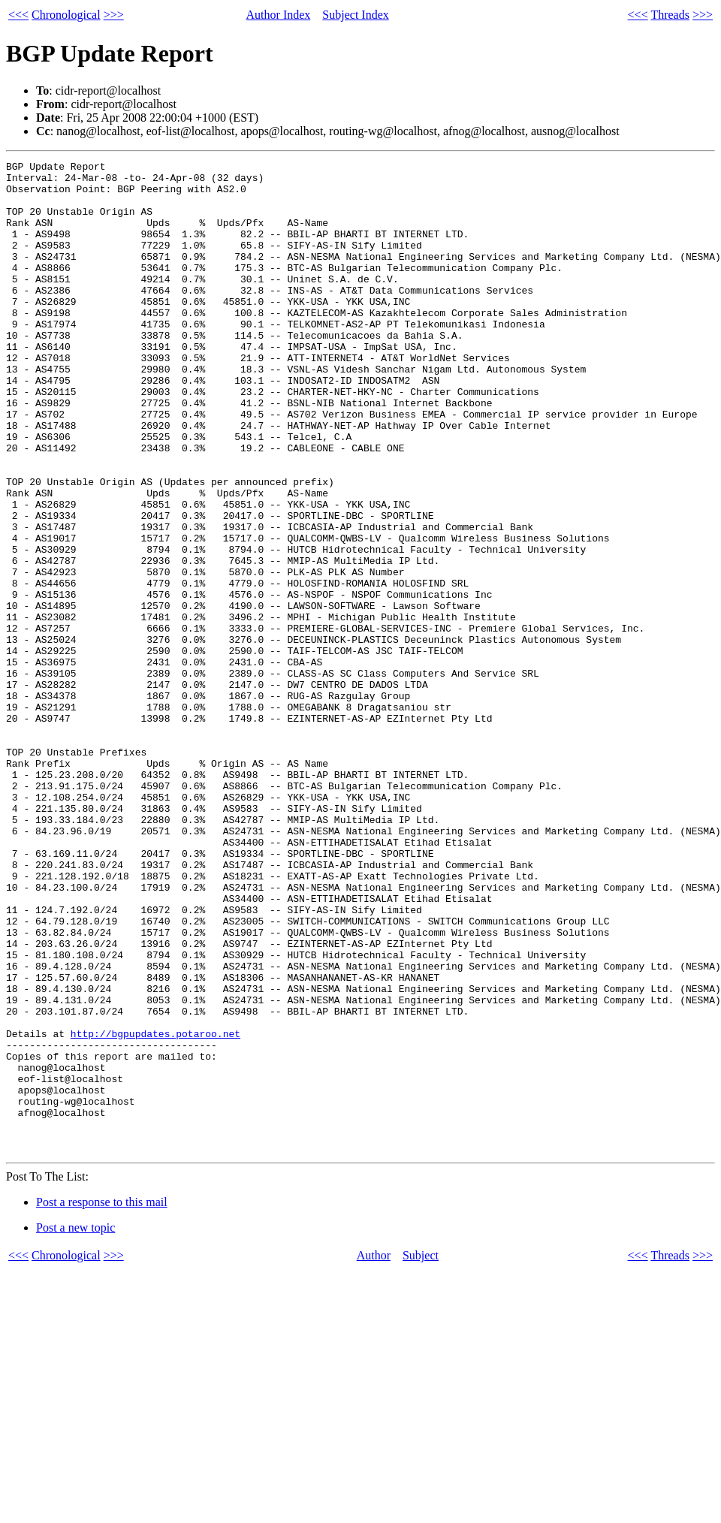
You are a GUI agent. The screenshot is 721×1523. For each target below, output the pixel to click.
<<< (18, 14)
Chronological (66, 14)
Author (374, 1453)
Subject (421, 1453)
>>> (114, 14)
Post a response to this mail (101, 1400)
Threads (669, 14)
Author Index (278, 14)
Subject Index (355, 14)
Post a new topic (75, 1425)
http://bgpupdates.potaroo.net (155, 1209)
